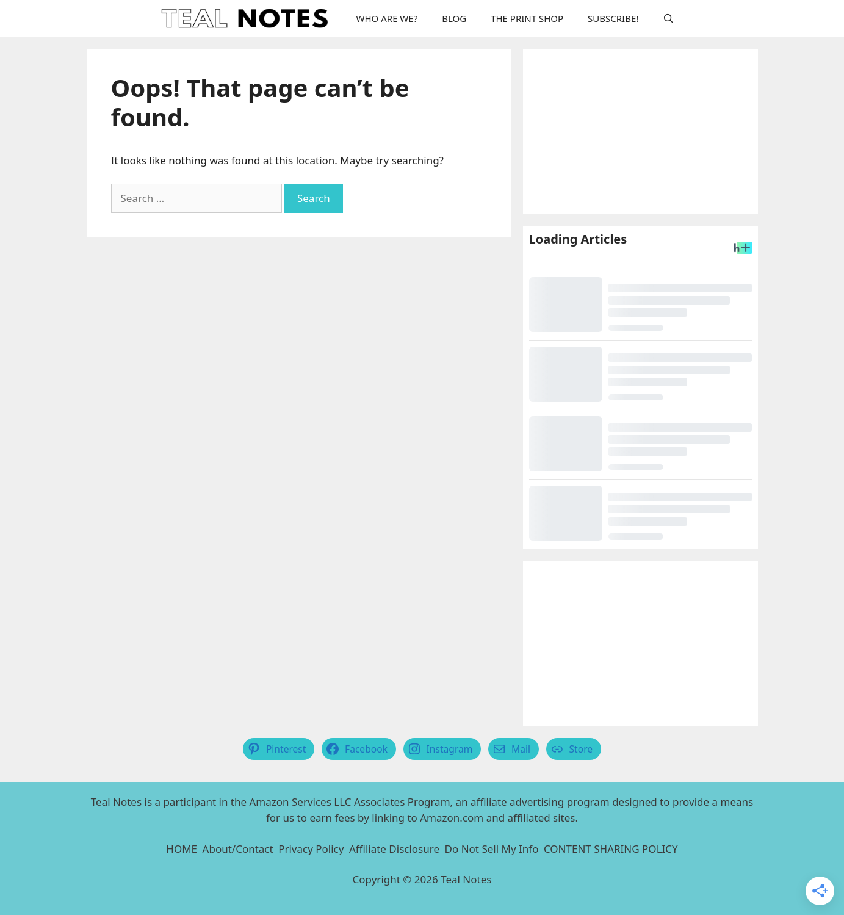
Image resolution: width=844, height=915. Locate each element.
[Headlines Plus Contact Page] (743, 250)
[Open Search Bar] (669, 18)
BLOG (454, 18)
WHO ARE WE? (387, 18)
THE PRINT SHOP (527, 18)
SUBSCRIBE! (613, 18)
